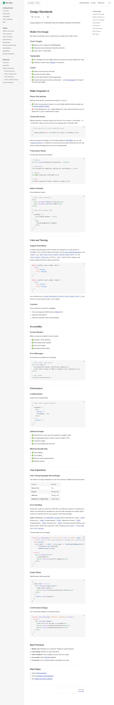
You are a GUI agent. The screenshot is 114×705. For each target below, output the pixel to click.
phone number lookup (41, 106)
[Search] (34, 3)
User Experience (98, 28)
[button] (12, 8)
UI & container (70, 80)
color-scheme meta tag (72, 252)
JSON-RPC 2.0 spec (53, 518)
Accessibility (96, 22)
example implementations (45, 676)
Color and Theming (98, 20)
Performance (96, 25)
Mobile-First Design (98, 14)
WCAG (52, 62)
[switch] (109, 3)
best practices (41, 673)
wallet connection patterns (43, 679)
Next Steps (96, 34)
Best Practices (97, 31)
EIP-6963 (70, 140)
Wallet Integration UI (98, 17)
